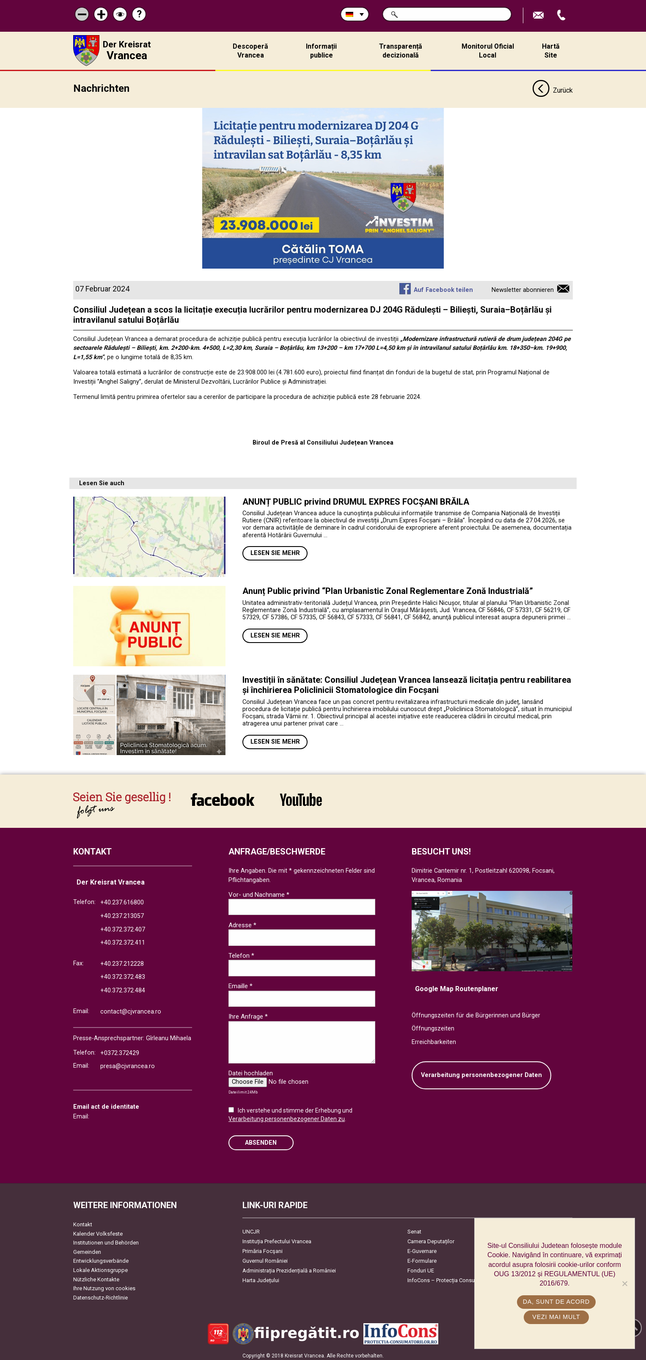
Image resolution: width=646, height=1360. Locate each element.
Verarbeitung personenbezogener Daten (481, 1072)
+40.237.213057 (122, 913)
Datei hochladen (250, 1070)
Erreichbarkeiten (434, 1039)
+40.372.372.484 (122, 987)
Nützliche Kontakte (96, 1276)
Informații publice (321, 50)
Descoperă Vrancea (250, 50)
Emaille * (240, 983)
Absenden (261, 1139)
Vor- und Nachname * (258, 892)
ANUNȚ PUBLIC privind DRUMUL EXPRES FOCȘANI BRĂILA (355, 499)
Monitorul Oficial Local (488, 50)
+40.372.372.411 (122, 939)
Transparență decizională (400, 50)
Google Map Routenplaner (456, 986)
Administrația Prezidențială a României (289, 1267)
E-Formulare (422, 1258)
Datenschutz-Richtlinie (100, 1294)
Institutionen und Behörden (106, 1239)
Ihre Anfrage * (248, 1013)
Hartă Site (551, 50)
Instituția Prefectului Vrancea (276, 1238)
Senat (414, 1228)
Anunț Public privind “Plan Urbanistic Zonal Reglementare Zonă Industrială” (387, 588)
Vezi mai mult (556, 1316)
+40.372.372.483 (122, 974)
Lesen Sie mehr (275, 550)
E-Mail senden (539, 15)
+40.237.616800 (122, 899)
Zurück (552, 88)
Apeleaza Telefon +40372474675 (562, 15)
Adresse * (242, 922)
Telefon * (241, 952)
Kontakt (82, 1221)
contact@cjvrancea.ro (130, 1008)
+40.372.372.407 (122, 926)
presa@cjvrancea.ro (127, 1063)
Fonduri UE (420, 1267)
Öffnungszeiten (433, 1025)
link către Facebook (222, 796)
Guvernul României (265, 1258)
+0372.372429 (119, 1050)
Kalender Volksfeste (98, 1231)
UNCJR (251, 1228)
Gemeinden (87, 1249)
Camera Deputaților (430, 1238)
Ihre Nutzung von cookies (104, 1285)
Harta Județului (260, 1277)
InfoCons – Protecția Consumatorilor (452, 1277)
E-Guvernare (422, 1248)
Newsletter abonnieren (523, 287)
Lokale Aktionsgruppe (100, 1267)
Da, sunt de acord (556, 1301)
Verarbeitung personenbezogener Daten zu (286, 1116)
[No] (624, 1283)
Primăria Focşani (262, 1248)
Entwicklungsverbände (101, 1258)
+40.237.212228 (122, 960)
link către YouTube (301, 796)
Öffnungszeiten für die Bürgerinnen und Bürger (476, 1012)
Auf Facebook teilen (443, 287)
